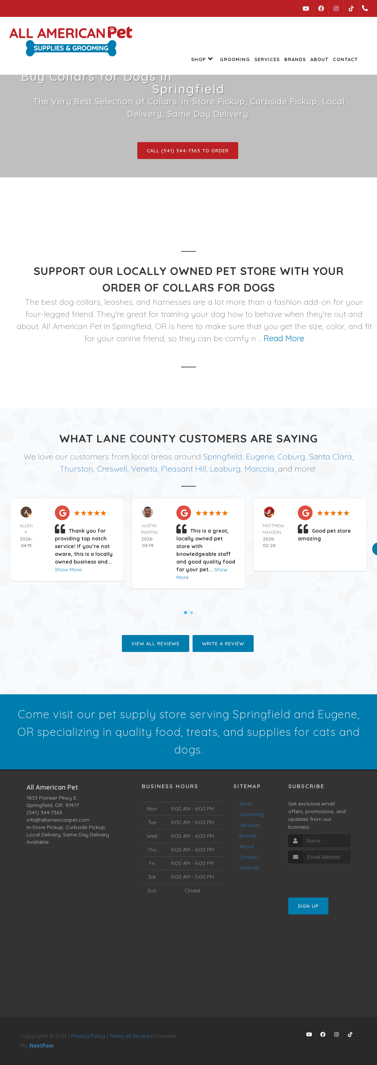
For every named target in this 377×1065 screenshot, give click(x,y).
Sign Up (308, 906)
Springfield (222, 456)
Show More (68, 569)
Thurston (76, 468)
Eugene (260, 456)
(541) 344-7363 (44, 812)
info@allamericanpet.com (58, 820)
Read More (284, 338)
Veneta (144, 468)
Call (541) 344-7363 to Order (188, 151)
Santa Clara (330, 456)
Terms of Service (129, 1036)
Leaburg (225, 468)
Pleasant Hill (183, 468)
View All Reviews (155, 643)
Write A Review (223, 643)
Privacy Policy (88, 1036)
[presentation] (327, 877)
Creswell (112, 468)
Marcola (259, 468)
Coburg (291, 456)
